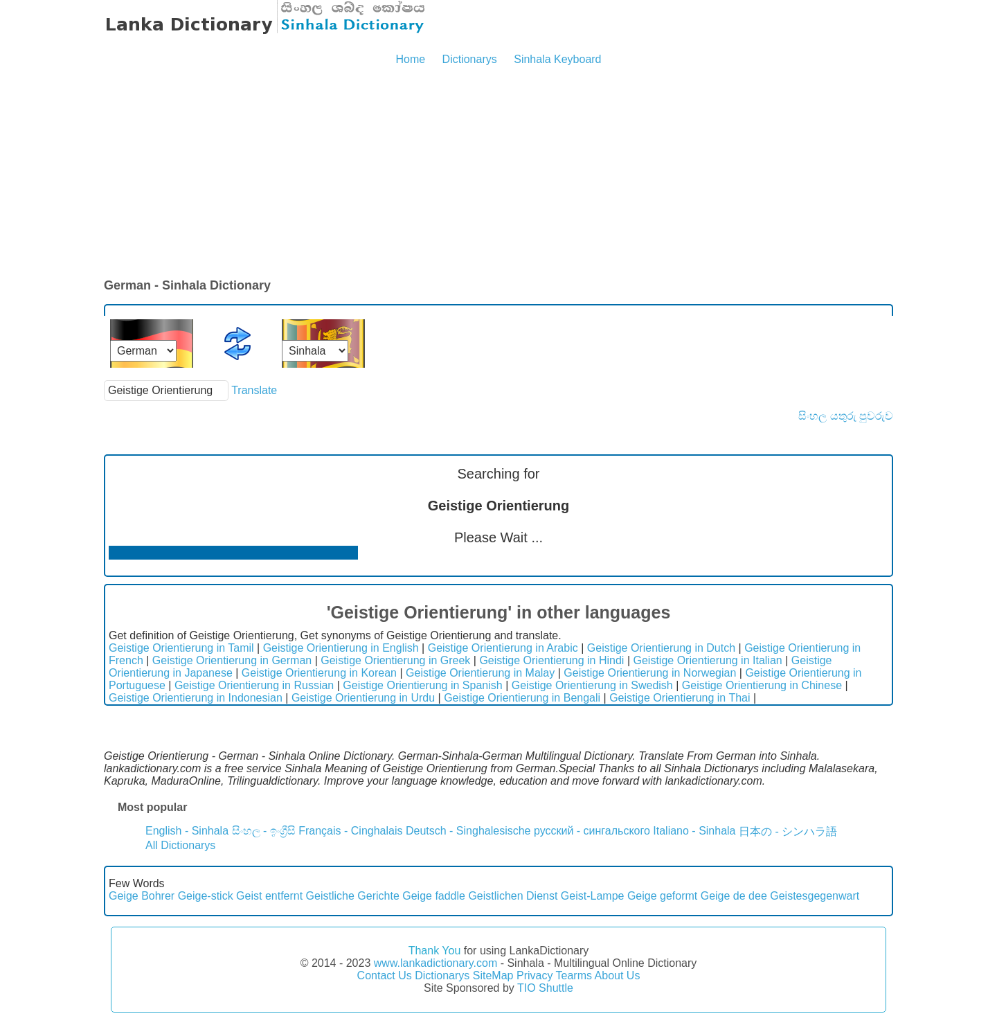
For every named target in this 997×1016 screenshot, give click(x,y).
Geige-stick (205, 896)
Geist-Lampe (593, 896)
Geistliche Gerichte (352, 896)
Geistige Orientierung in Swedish (592, 685)
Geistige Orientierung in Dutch (661, 648)
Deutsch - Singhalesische (468, 831)
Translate (254, 390)
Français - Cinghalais (350, 831)
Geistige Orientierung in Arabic (503, 648)
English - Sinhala (186, 831)
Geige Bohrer (141, 896)
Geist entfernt (269, 896)
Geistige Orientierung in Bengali (522, 698)
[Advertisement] (498, 173)
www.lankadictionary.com (435, 963)
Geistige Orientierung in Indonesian (195, 698)
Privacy (535, 975)
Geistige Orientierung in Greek (395, 660)
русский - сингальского (592, 831)
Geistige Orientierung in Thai (679, 698)
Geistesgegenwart (814, 896)
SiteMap (493, 975)
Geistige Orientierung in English (341, 648)
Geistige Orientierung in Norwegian (650, 673)
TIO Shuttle (545, 988)
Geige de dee (734, 896)
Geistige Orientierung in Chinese (762, 685)
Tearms (574, 975)
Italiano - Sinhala (694, 831)
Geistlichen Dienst (512, 896)
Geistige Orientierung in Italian (707, 660)
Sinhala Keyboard (557, 59)
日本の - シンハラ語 (788, 831)
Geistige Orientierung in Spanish (422, 685)
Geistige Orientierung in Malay (480, 673)
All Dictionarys (180, 845)
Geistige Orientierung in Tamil (181, 648)
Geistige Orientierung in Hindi (551, 660)
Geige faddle (433, 896)
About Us (617, 975)
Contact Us (384, 975)
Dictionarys (469, 59)
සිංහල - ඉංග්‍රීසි (264, 831)
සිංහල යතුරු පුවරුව (845, 416)
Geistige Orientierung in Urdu (363, 698)
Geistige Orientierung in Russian (254, 685)
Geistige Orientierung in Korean (319, 673)
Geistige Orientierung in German (232, 660)
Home (410, 59)
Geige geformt (662, 896)
